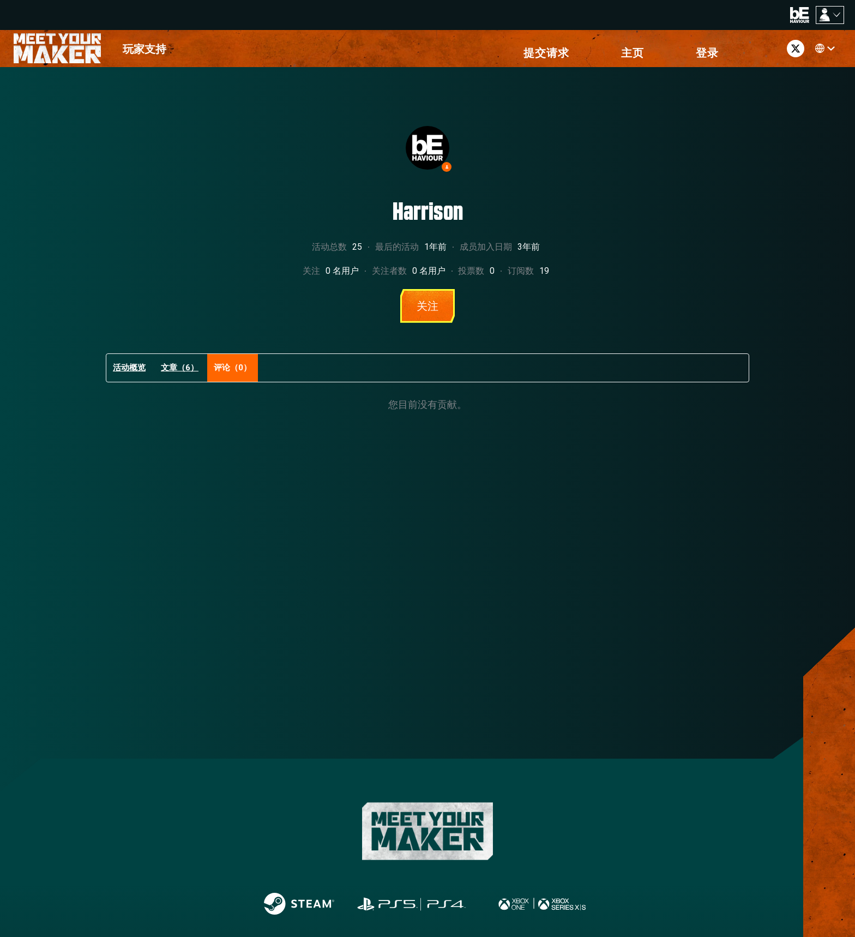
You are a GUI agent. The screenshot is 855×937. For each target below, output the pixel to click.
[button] (673, 52)
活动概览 (129, 374)
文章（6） (179, 374)
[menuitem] (144, 52)
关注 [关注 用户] (427, 312)
